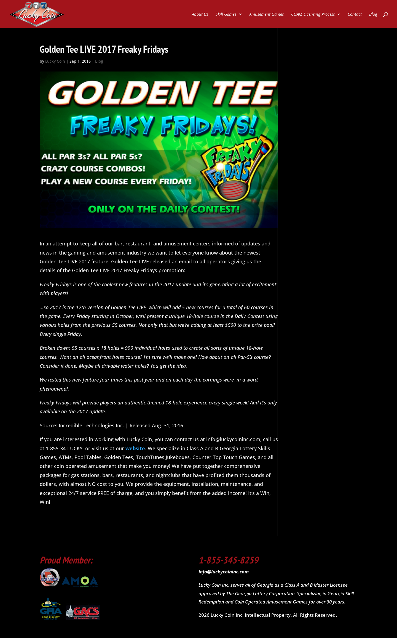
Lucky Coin (55, 61)
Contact (355, 14)
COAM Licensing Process (313, 14)
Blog (373, 14)
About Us (200, 14)
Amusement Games (266, 14)
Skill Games (226, 14)
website (135, 448)
